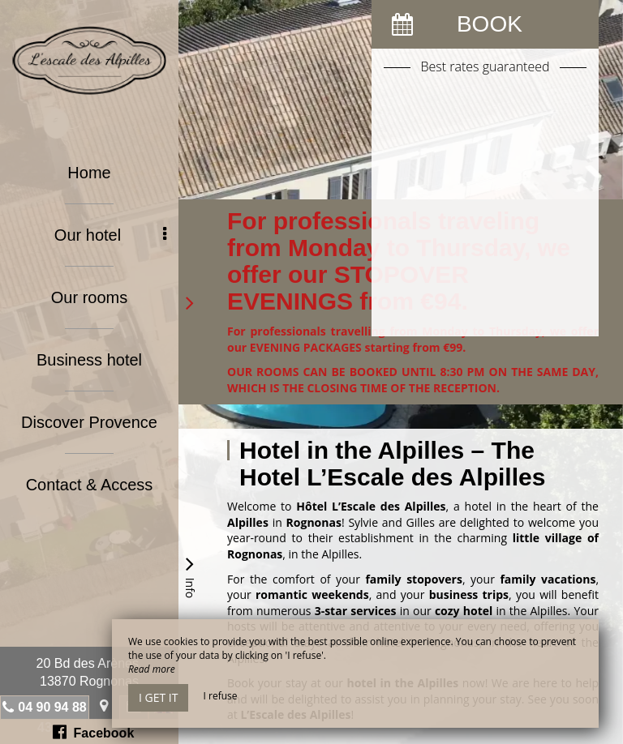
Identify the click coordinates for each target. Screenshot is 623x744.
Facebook (94, 732)
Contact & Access (89, 485)
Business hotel (89, 360)
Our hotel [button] (110, 235)
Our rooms (89, 297)
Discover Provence (89, 422)
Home (88, 173)
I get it (158, 697)
